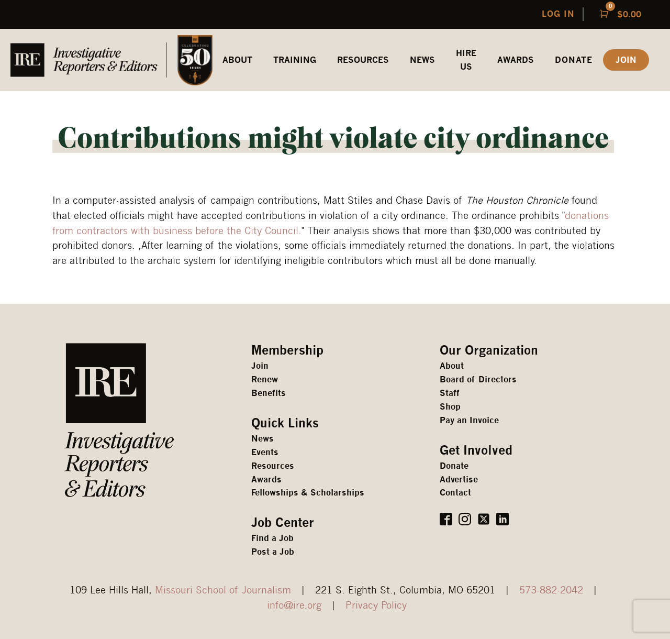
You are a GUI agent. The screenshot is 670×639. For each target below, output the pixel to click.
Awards (266, 479)
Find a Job (272, 538)
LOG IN (558, 14)
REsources (363, 60)
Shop (450, 407)
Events (264, 452)
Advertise (459, 479)
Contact (455, 493)
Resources (272, 466)
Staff (450, 393)
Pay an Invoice (469, 420)
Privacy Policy (376, 605)
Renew (264, 379)
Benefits (268, 393)
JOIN (626, 60)
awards (515, 60)
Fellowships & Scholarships (307, 493)
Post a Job (272, 552)
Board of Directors (478, 379)
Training (294, 60)
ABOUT (237, 60)
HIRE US (466, 60)
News (422, 60)
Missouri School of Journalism (223, 589)
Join (260, 366)
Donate (574, 60)
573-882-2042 (551, 589)
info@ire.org (294, 605)
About (452, 366)
